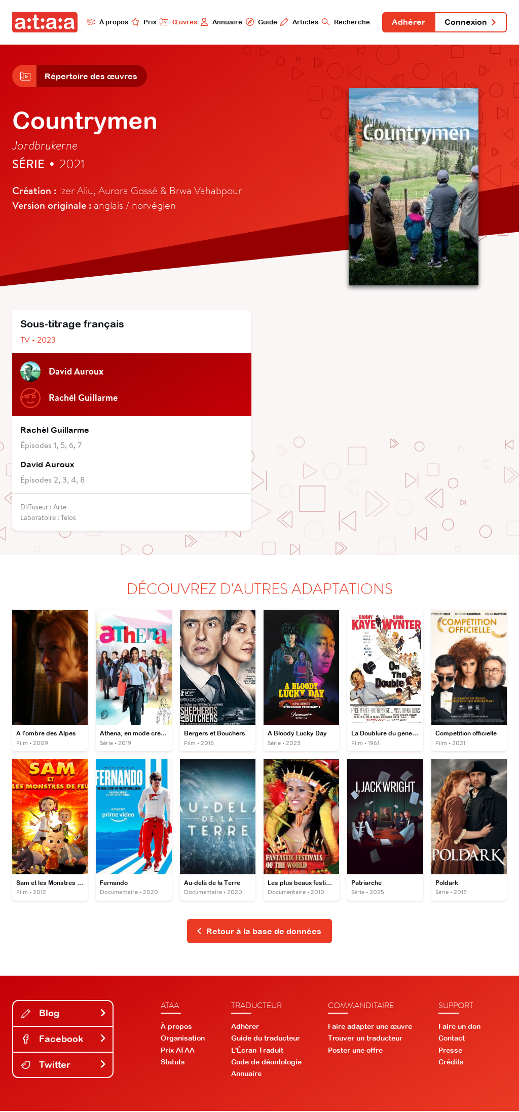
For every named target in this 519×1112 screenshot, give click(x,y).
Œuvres (177, 22)
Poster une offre (355, 1051)
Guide (260, 22)
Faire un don (459, 1027)
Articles (298, 22)
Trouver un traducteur (365, 1039)
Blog (63, 1014)
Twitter (63, 1065)
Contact (451, 1039)
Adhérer (408, 22)
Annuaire (220, 22)
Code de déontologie (266, 1062)
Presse (450, 1051)
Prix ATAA (178, 1051)
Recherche (345, 22)
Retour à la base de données (258, 931)
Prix (143, 22)
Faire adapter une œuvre (370, 1027)
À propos (106, 22)
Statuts (173, 1062)
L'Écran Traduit (257, 1051)
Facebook (63, 1039)
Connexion (470, 22)
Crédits (451, 1062)
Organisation (183, 1039)
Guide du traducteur (265, 1039)
